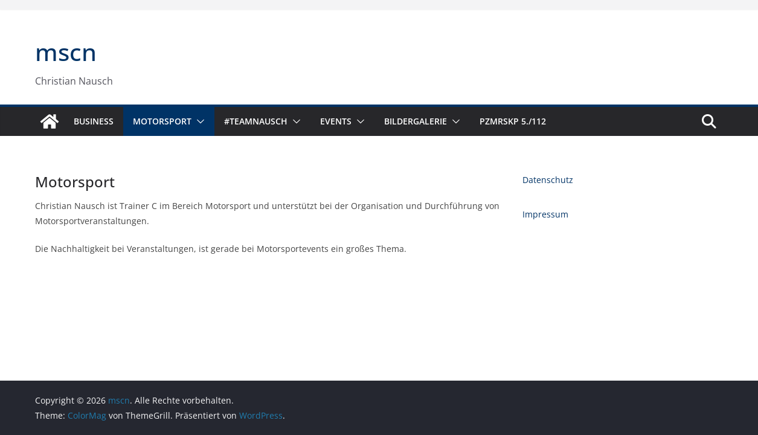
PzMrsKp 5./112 (513, 121)
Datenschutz (547, 179)
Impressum (545, 214)
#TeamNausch (255, 121)
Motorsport (162, 121)
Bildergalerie (415, 121)
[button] (198, 121)
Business (94, 121)
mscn (66, 51)
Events (336, 121)
